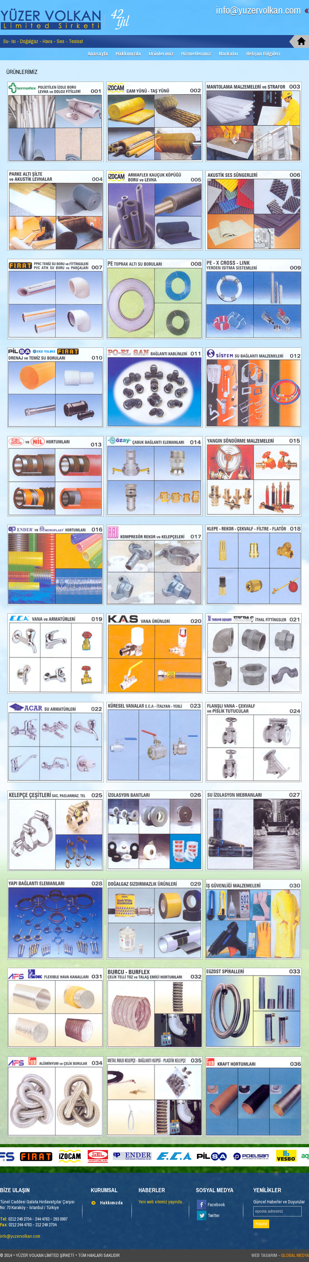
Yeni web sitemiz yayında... (162, 1202)
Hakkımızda (128, 53)
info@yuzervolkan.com (262, 10)
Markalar (229, 53)
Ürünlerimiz (161, 53)
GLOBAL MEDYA (295, 1255)
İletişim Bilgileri (263, 53)
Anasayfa (98, 53)
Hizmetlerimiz (196, 53)
